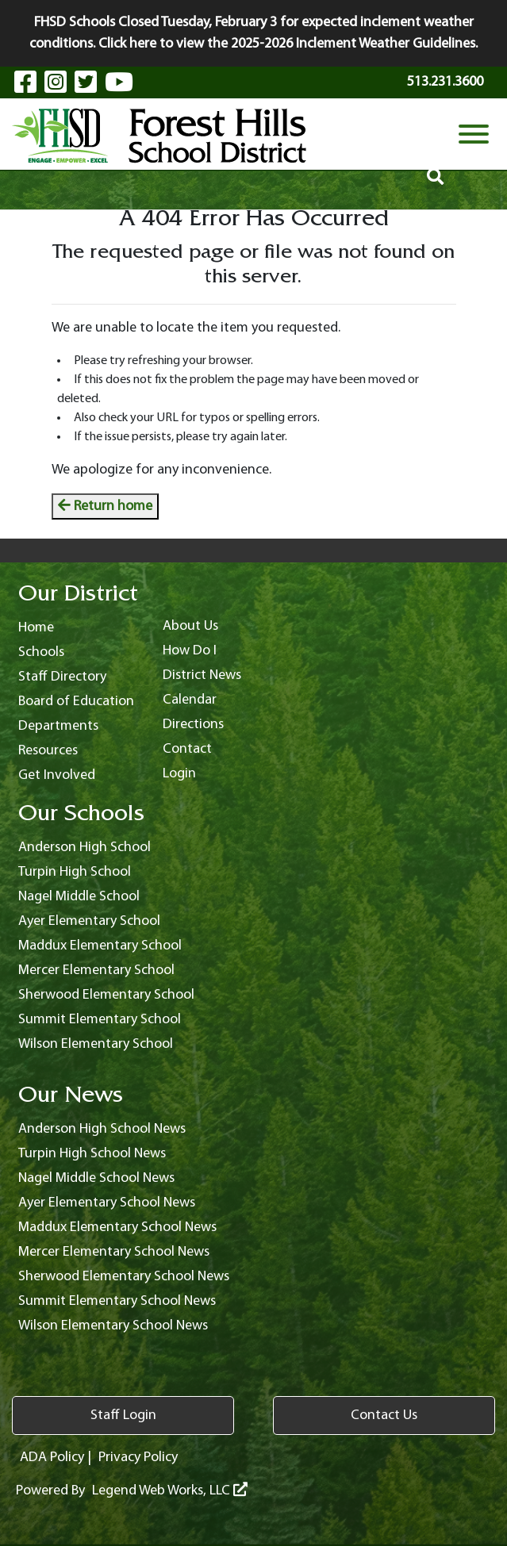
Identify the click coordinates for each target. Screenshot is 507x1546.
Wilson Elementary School (95, 1044)
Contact (187, 749)
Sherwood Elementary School (106, 995)
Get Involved (56, 775)
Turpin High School (74, 872)
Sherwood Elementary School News (123, 1276)
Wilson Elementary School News (113, 1325)
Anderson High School (84, 847)
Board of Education (76, 701)
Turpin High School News (92, 1153)
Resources (48, 750)
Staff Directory (62, 677)
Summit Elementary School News (117, 1301)
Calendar (190, 700)
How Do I (190, 650)
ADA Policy (52, 1457)
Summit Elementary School (99, 1019)
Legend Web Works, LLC (170, 1490)
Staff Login (123, 1415)
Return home (105, 506)
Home (36, 627)
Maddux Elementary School (100, 945)
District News (202, 675)
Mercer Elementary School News (113, 1252)
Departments (58, 726)
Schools (41, 652)
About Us (190, 626)
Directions (193, 724)
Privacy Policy (138, 1457)
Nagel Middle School (79, 896)
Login (179, 773)
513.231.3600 (445, 82)
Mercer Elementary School (96, 970)
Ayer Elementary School (89, 921)
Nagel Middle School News (96, 1178)
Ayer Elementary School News (106, 1202)
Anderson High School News (102, 1129)
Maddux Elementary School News (117, 1227)
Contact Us (384, 1415)
